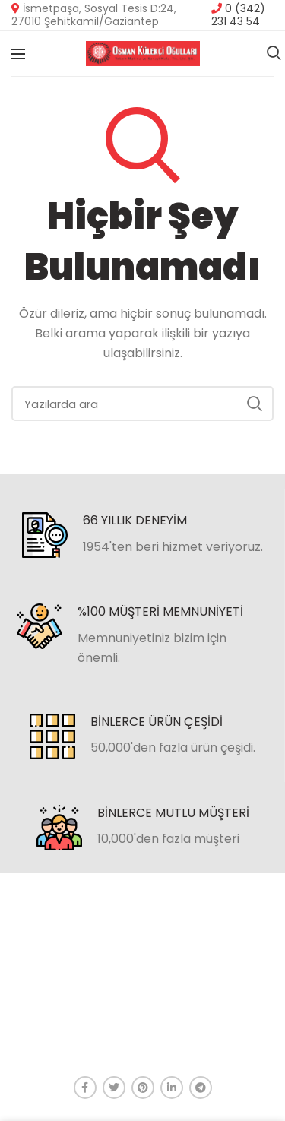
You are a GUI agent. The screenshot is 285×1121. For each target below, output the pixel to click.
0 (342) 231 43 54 (238, 15)
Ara (255, 403)
